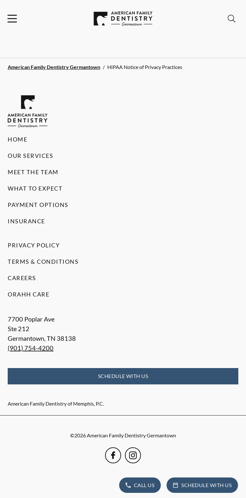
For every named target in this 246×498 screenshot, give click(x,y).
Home (17, 139)
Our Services (30, 155)
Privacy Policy (34, 245)
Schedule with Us (123, 376)
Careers (22, 277)
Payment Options (38, 204)
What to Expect (35, 188)
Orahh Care (28, 294)
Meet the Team (33, 172)
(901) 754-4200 (30, 348)
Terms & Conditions (43, 261)
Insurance (26, 221)
